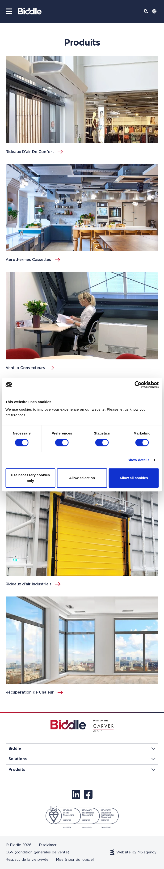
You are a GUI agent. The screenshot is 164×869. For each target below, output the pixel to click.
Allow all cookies (133, 478)
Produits (82, 769)
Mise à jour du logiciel (75, 859)
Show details (139, 460)
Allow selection (82, 478)
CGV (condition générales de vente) (37, 852)
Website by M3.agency (133, 852)
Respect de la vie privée (27, 859)
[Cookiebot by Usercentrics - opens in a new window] (138, 384)
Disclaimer (48, 845)
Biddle (82, 748)
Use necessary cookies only (30, 478)
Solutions (82, 759)
